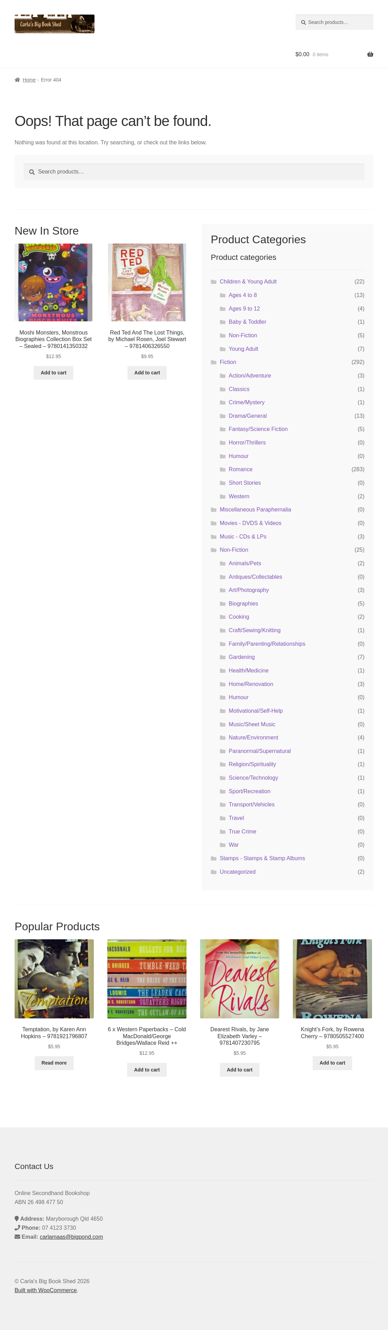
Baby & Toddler (247, 322)
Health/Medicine (249, 671)
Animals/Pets (245, 563)
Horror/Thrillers (247, 443)
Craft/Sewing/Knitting (255, 630)
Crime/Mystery (247, 402)
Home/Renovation (251, 684)
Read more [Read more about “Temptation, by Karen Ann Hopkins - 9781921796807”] (54, 1063)
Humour (239, 456)
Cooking (239, 617)
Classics (239, 389)
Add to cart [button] (53, 372)
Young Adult (243, 349)
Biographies (243, 604)
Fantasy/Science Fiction (258, 429)
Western (239, 496)
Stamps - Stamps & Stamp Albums (262, 858)
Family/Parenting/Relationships (267, 644)
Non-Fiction (243, 335)
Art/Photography (249, 590)
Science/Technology (253, 778)
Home (29, 80)
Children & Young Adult (248, 282)
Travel (236, 818)
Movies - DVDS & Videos (251, 523)
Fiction (228, 362)
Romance (241, 469)
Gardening (242, 657)
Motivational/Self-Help (256, 711)
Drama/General (248, 416)
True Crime (242, 832)
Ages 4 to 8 (243, 295)
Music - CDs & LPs (243, 537)
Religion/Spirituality (252, 764)
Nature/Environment (253, 737)
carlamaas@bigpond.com (71, 1237)
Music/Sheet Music (252, 724)
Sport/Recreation (250, 791)
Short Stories (245, 483)
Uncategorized (238, 872)
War (234, 845)
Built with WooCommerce (46, 1290)
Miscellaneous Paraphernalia (255, 509)
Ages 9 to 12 (244, 309)
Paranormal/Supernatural (260, 751)
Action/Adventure (250, 376)
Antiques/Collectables (255, 577)
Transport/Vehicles (252, 804)
